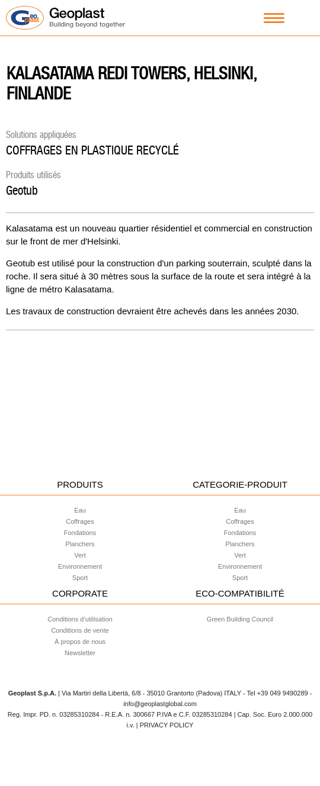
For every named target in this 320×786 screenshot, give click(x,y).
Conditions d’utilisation (79, 619)
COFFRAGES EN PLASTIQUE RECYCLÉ (92, 150)
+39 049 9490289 (282, 693)
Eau (80, 510)
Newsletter (80, 652)
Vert (80, 555)
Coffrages (80, 521)
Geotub (22, 190)
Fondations (80, 532)
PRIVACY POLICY (167, 725)
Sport (80, 577)
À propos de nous (80, 641)
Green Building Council (240, 619)
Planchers (80, 543)
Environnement (80, 566)
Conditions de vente (79, 630)
